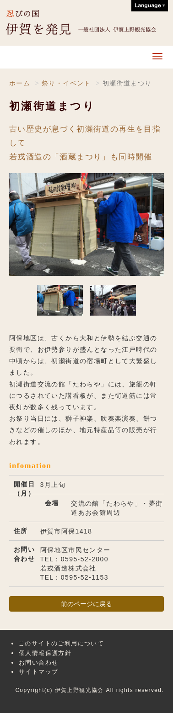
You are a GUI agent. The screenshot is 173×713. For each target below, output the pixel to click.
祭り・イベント (66, 83)
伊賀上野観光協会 (87, 23)
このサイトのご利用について (61, 643)
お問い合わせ (38, 662)
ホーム (19, 83)
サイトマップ (38, 671)
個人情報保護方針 (45, 653)
